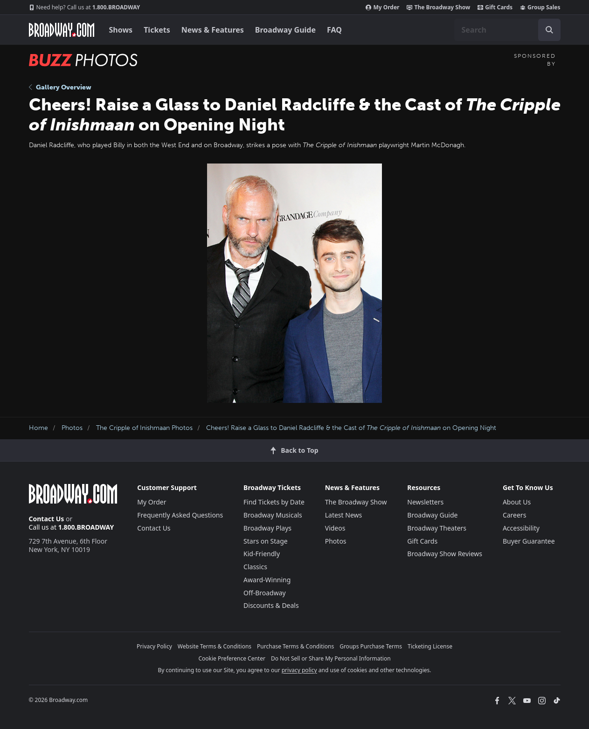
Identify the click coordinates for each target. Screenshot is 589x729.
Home (38, 428)
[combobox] (507, 30)
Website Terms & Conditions (214, 646)
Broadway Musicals (272, 515)
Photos (72, 428)
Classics (255, 566)
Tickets (157, 30)
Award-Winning (267, 579)
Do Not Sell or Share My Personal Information (331, 658)
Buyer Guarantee (529, 541)
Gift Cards (495, 7)
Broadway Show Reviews (444, 553)
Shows (121, 30)
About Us (517, 501)
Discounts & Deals (271, 605)
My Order (382, 7)
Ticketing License (430, 646)
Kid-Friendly (261, 553)
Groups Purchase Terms (371, 646)
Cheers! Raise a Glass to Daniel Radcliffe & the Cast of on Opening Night (351, 428)
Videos (335, 528)
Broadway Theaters (436, 528)
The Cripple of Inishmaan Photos (144, 428)
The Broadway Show (438, 7)
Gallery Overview (60, 87)
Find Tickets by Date (274, 501)
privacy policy (299, 670)
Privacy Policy (154, 646)
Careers (514, 515)
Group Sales (540, 7)
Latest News (343, 515)
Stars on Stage (265, 541)
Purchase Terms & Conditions (295, 646)
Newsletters (425, 501)
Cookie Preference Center (231, 658)
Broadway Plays (267, 528)
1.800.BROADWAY (84, 7)
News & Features (212, 30)
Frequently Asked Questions (180, 515)
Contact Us (46, 518)
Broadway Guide (285, 30)
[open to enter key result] (549, 30)
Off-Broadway (264, 592)
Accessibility (521, 528)
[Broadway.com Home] (61, 30)
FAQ (334, 30)
